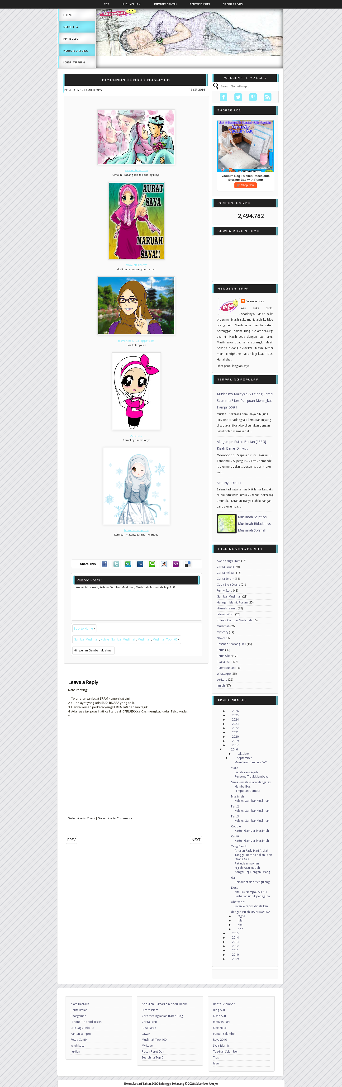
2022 (235, 728)
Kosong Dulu (76, 50)
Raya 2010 (220, 1040)
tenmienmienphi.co (136, 530)
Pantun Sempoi (81, 1034)
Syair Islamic (221, 1046)
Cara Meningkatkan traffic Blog (162, 1016)
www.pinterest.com (136, 170)
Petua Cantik (79, 1040)
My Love (147, 1046)
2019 (235, 741)
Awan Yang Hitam (228, 561)
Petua (220, 650)
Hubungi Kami (131, 4)
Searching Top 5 (152, 1057)
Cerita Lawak (225, 567)
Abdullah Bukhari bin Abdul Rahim (165, 1004)
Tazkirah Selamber (225, 1051)
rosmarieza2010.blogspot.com (136, 340)
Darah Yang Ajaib (246, 772)
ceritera (222, 680)
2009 (235, 959)
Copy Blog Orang (228, 585)
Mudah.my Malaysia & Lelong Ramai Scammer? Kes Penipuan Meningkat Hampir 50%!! (245, 400)
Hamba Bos (243, 786)
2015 (235, 933)
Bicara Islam (150, 1010)
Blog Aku (219, 1010)
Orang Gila (242, 859)
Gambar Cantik (165, 4)
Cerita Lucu (149, 1022)
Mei (240, 925)
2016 (234, 749)
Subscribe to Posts (81, 818)
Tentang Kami (200, 4)
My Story (222, 632)
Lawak (146, 1034)
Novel (221, 638)
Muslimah (144, 639)
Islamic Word (225, 614)
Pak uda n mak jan (247, 863)
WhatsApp (224, 674)
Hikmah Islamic (227, 608)
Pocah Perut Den (153, 1051)
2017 (235, 745)
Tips (216, 1057)
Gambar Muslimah (86, 639)
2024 (235, 719)
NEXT (195, 839)
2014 (235, 937)
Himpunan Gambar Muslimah (136, 79)
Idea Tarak (74, 62)
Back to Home (83, 629)
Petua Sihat (224, 656)
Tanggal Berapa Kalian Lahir (253, 855)
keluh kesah (78, 1046)
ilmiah (221, 686)
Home (68, 15)
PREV (71, 839)
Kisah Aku (219, 1016)
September (244, 758)
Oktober (243, 754)
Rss (106, 4)
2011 (235, 950)
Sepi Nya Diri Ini (229, 482)
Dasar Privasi (233, 4)
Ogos (241, 916)
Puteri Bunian (226, 668)
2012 (235, 946)
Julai (240, 920)
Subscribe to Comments (115, 818)
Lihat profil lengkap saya (233, 366)
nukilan (75, 1051)
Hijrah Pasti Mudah (247, 868)
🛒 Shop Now (245, 185)
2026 (235, 711)
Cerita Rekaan (226, 573)
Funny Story (224, 591)
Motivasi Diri (221, 1022)
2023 (235, 724)
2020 (235, 737)
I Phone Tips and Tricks (86, 1022)
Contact (71, 26)
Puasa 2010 (224, 662)
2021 (235, 732)
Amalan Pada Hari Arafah (252, 851)
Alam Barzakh (80, 1004)
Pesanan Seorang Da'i (231, 644)
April (241, 929)
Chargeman (78, 1016)
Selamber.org (255, 301)
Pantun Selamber (224, 1034)
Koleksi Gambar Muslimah (118, 639)
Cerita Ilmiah (79, 1010)
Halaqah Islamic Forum (232, 602)
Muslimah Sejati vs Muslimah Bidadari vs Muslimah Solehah (254, 523)
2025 (235, 715)
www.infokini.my (136, 264)
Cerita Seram (225, 579)
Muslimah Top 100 (165, 639)
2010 (235, 955)
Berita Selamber (224, 1004)
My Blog (71, 38)
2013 (235, 942)
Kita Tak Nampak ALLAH (251, 892)
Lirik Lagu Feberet (82, 1028)
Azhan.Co (136, 435)
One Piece (220, 1028)
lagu (216, 1063)
